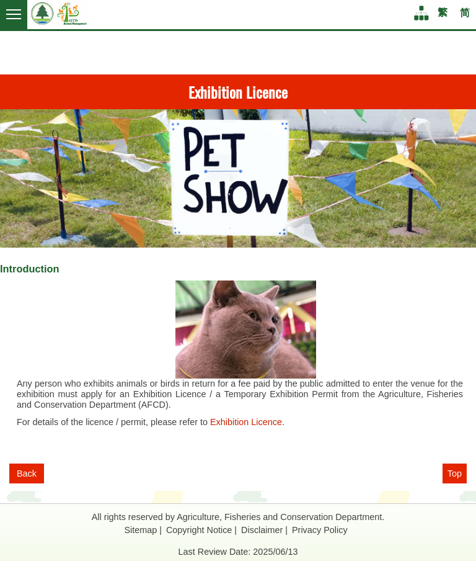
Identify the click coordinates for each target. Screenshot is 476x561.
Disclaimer (262, 530)
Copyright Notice (199, 530)
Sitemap (140, 530)
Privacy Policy (320, 530)
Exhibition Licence (246, 422)
